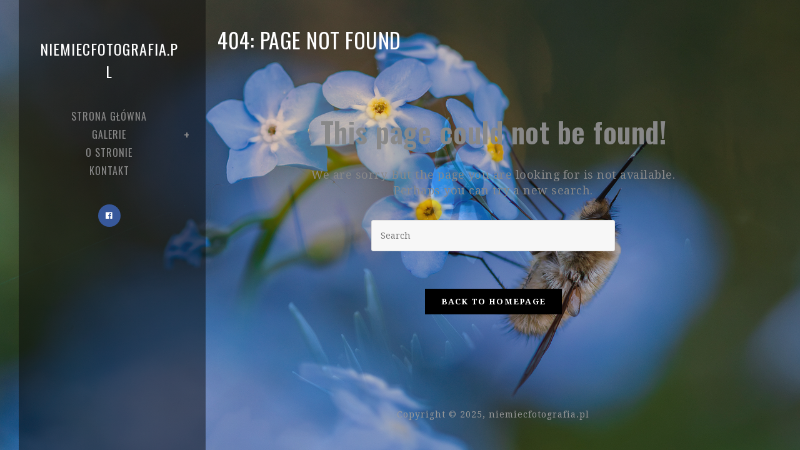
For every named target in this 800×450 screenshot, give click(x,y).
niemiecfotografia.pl (109, 60)
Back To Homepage (493, 301)
